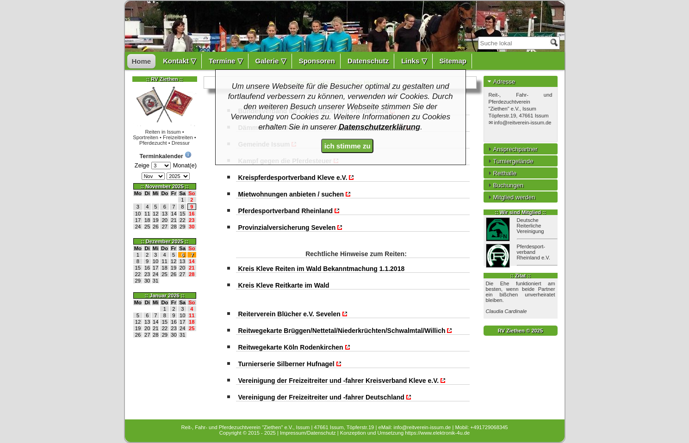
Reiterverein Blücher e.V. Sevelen (293, 314)
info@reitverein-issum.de (523, 122)
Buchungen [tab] (505, 185)
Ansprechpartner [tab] (512, 149)
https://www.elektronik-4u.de (437, 433)
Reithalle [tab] (501, 173)
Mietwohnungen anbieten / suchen (295, 194)
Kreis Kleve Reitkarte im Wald (283, 285)
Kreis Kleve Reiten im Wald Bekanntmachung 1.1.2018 (321, 268)
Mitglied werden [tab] (510, 197)
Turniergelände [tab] (510, 161)
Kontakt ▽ (179, 61)
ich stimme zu (347, 146)
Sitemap (453, 61)
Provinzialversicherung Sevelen (290, 227)
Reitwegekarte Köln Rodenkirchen (294, 347)
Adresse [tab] (500, 81)
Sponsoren (317, 61)
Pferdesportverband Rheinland (289, 211)
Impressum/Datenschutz (308, 433)
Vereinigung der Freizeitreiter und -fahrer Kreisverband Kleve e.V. (342, 380)
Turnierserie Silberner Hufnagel (290, 364)
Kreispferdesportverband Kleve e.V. (296, 177)
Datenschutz (368, 61)
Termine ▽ (225, 61)
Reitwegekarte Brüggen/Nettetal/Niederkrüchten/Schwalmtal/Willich (345, 330)
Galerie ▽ (270, 61)
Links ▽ (414, 61)
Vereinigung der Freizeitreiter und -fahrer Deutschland (325, 397)
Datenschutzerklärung (379, 127)
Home (141, 61)
